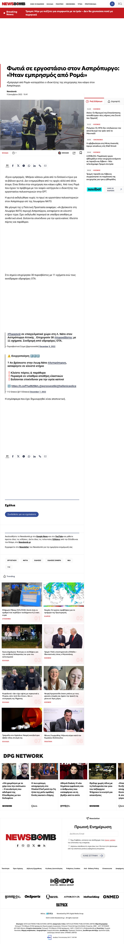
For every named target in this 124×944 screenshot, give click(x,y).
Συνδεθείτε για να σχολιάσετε (22, 514)
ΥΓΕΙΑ (80, 4)
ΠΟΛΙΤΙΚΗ (59, 4)
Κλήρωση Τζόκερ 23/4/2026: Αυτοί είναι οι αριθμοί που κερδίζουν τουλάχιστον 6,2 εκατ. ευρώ (21, 612)
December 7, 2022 (38, 392)
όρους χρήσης (110, 840)
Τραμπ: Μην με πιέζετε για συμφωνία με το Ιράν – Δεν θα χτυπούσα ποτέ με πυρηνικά (69, 13)
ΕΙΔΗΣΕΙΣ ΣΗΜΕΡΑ (54, 560)
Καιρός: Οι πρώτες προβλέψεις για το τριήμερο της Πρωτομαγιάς (59, 611)
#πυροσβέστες (63, 337)
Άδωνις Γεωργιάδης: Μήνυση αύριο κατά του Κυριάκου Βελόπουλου (62, 736)
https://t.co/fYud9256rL (25, 386)
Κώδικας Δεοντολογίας (54, 868)
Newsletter (24, 547)
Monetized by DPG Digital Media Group (70, 913)
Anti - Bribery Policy (91, 868)
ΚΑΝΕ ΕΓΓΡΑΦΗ (93, 855)
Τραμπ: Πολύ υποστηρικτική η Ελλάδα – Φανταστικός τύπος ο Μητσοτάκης (60, 653)
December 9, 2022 (47, 346)
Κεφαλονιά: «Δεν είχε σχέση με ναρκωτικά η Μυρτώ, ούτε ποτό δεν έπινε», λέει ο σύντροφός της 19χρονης (20, 696)
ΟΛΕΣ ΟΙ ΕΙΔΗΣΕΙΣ (37, 4)
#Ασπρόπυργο (57, 362)
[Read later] (81, 153)
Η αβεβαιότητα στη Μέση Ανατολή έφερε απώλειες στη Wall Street (102, 144)
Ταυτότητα (5, 868)
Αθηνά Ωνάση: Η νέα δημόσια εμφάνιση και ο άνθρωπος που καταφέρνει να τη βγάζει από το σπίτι (71, 789)
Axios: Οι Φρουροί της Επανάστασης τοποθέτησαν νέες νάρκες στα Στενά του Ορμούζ (103, 115)
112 (8, 567)
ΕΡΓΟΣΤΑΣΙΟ (11, 560)
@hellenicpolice (66, 386)
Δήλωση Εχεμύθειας (34, 868)
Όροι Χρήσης (18, 868)
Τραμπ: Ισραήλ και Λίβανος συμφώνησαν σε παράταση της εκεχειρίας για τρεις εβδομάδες (101, 177)
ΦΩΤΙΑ (25, 560)
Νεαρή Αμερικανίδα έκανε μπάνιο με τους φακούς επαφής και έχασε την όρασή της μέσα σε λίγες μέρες (61, 696)
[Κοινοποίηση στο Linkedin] (34, 165)
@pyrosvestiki (48, 386)
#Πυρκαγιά (14, 334)
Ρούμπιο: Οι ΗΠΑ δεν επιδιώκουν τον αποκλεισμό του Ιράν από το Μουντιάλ (103, 131)
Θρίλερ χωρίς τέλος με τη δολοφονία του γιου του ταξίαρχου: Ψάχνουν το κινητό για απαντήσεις (100, 789)
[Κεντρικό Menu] (120, 4)
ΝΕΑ (68, 560)
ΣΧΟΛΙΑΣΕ (63, 153)
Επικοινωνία (107, 868)
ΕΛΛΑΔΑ (50, 4)
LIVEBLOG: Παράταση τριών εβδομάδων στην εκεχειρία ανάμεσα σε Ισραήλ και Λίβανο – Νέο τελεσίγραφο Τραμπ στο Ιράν (103, 160)
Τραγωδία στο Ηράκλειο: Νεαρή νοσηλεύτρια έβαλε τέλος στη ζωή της (20, 736)
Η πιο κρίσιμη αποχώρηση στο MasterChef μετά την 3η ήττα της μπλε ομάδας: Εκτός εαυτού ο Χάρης (43, 789)
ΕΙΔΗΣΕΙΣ (37, 560)
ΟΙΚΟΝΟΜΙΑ (70, 4)
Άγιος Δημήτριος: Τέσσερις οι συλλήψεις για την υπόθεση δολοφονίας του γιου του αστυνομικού (20, 654)
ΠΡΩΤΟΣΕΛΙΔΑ (90, 4)
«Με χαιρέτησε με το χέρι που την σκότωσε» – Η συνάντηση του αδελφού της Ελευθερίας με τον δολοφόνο (14, 791)
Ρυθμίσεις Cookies (73, 868)
